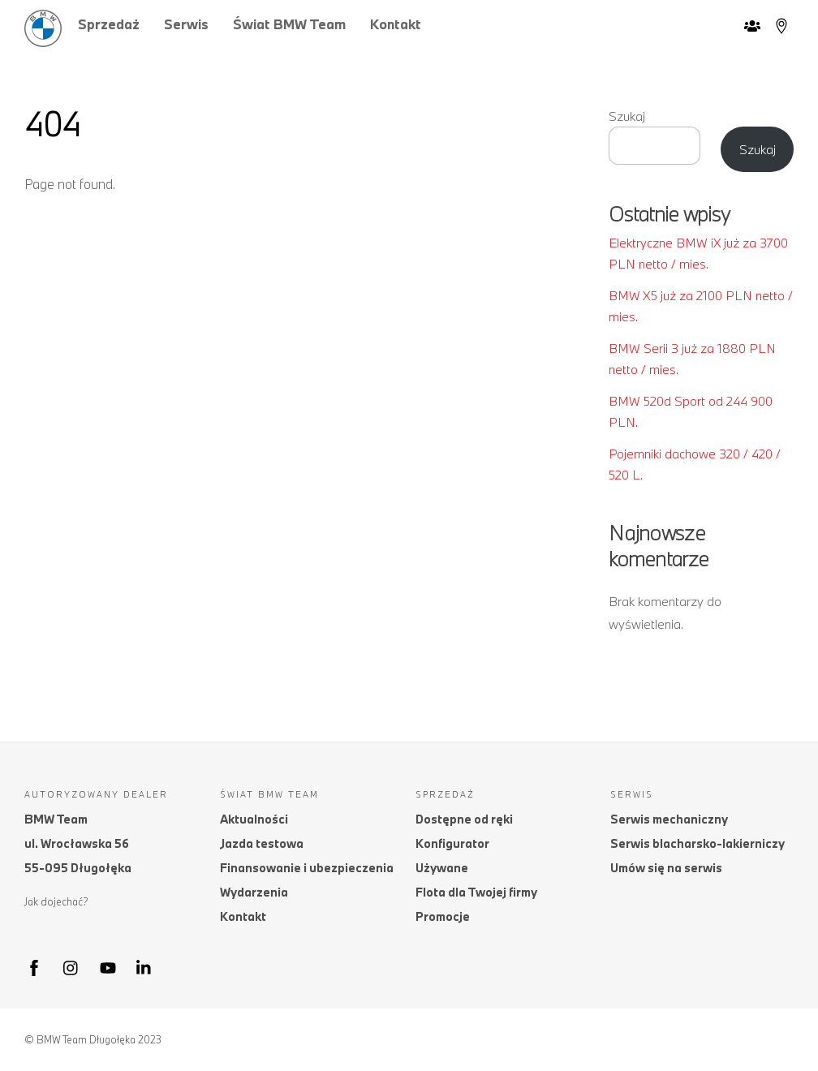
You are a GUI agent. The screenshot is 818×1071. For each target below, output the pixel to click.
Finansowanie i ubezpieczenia (307, 867)
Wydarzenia (254, 892)
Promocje (442, 916)
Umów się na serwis (666, 867)
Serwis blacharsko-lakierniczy (697, 843)
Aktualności (254, 819)
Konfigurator (452, 843)
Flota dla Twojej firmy (476, 892)
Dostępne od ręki (464, 819)
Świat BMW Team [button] (289, 23)
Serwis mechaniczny (669, 819)
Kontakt (395, 23)
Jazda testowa (262, 843)
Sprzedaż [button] (109, 23)
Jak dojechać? (56, 901)
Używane (441, 867)
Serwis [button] (186, 23)
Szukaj (627, 116)
